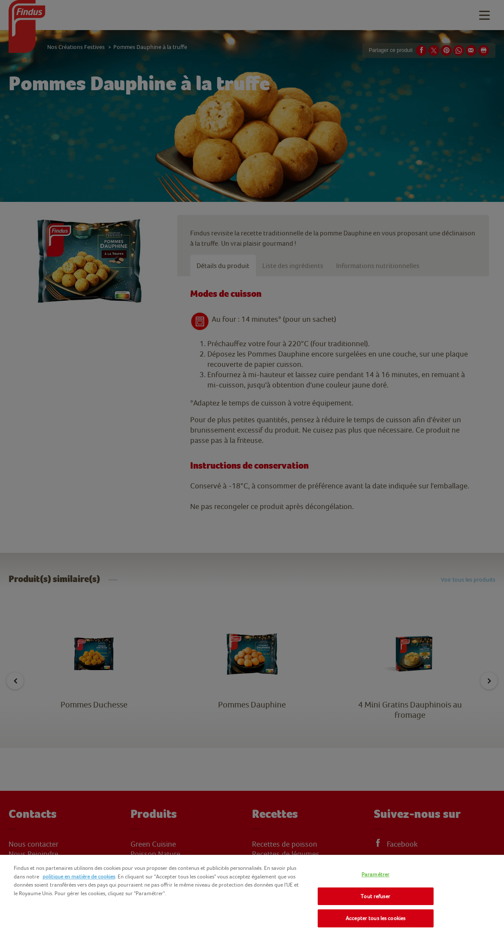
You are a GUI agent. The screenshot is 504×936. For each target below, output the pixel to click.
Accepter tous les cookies (375, 918)
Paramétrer (375, 874)
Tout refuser (375, 896)
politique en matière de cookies (79, 876)
